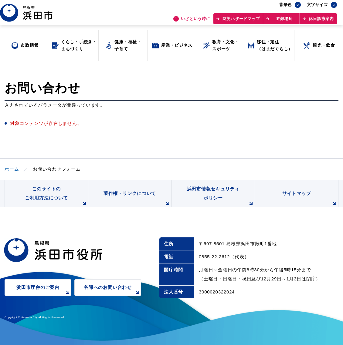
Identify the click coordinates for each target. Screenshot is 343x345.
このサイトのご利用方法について (56, 196)
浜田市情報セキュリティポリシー (221, 196)
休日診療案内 (321, 21)
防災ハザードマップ (241, 21)
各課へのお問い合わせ (112, 290)
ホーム (12, 169)
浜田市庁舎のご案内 (43, 290)
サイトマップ (310, 199)
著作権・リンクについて (138, 199)
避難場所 (284, 21)
